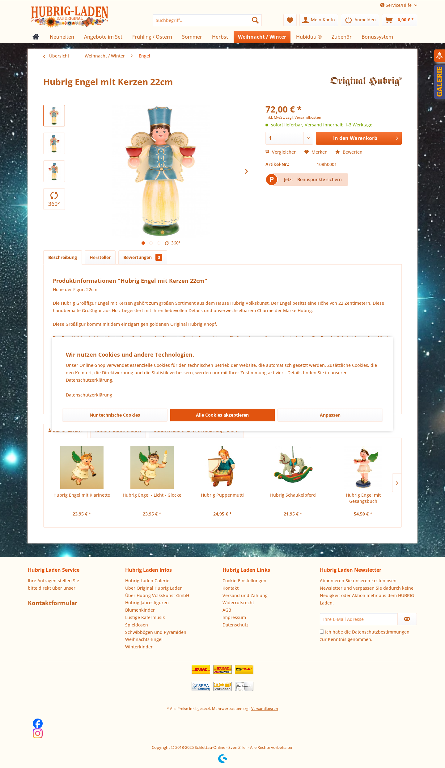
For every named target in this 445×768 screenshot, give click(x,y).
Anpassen (330, 415)
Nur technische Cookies (115, 415)
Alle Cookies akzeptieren (222, 415)
